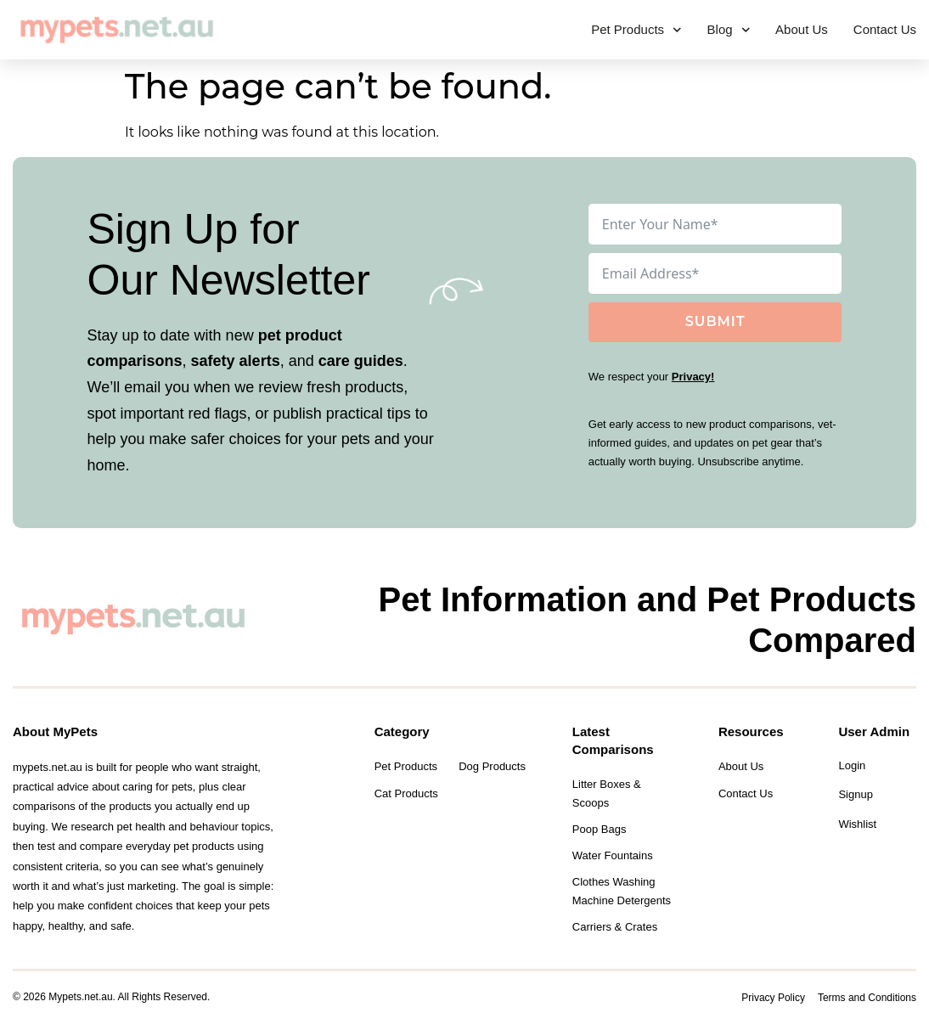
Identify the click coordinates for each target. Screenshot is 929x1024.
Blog (729, 30)
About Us (801, 29)
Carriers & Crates (614, 926)
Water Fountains (612, 855)
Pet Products (636, 30)
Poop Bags (599, 829)
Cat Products (406, 793)
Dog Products (492, 766)
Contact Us (884, 29)
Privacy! (693, 376)
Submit (715, 321)
